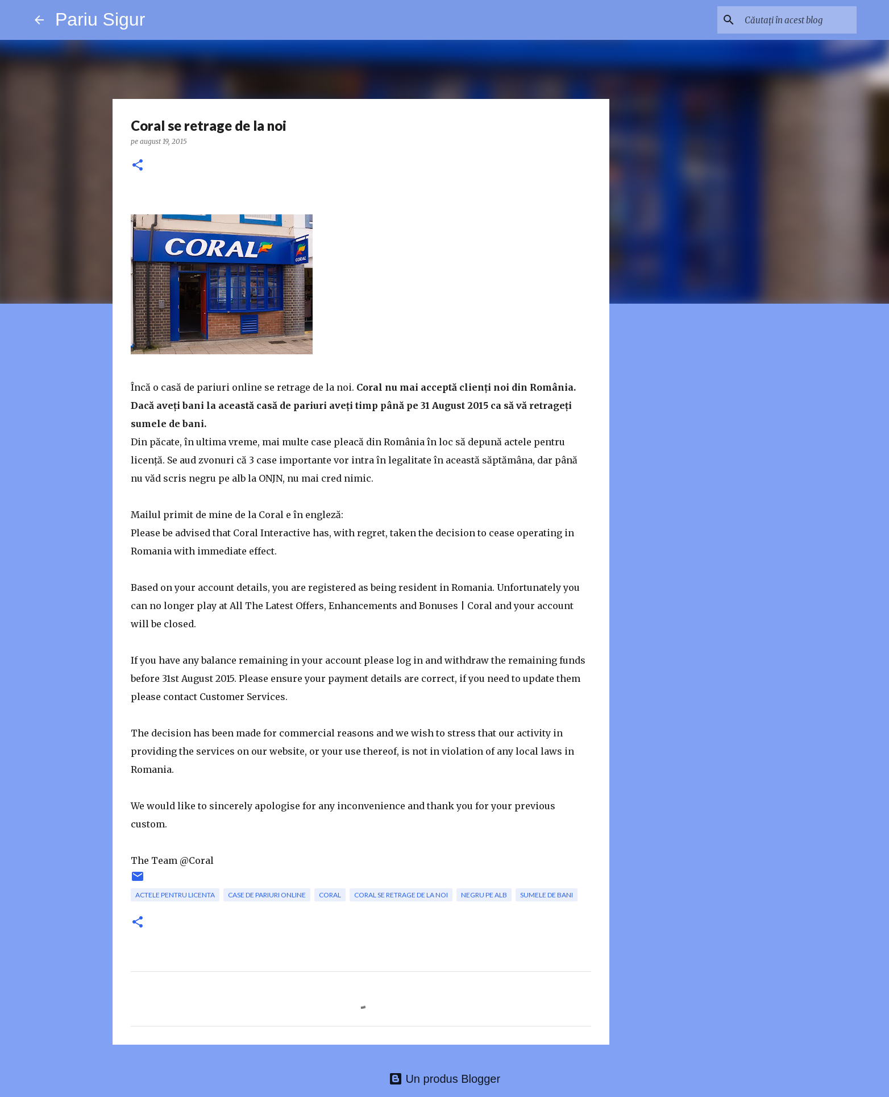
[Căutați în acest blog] (797, 20)
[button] (137, 165)
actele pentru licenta (175, 895)
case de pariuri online (267, 895)
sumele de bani (546, 895)
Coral (330, 895)
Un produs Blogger (444, 1079)
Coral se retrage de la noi (401, 895)
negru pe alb (484, 895)
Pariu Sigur (100, 19)
